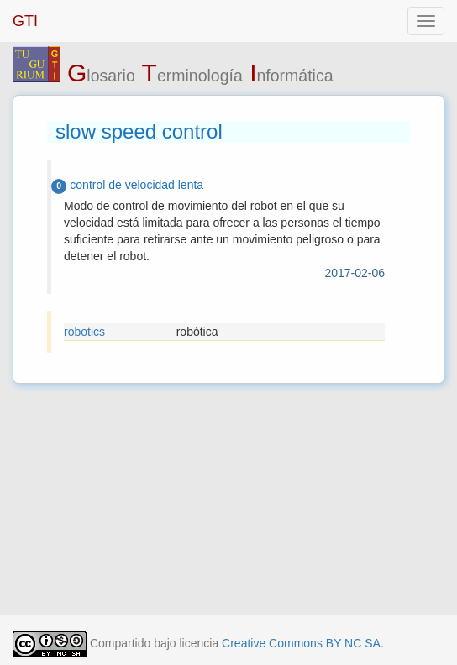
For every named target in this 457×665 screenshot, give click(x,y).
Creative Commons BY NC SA (301, 643)
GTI (25, 21)
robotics (84, 331)
